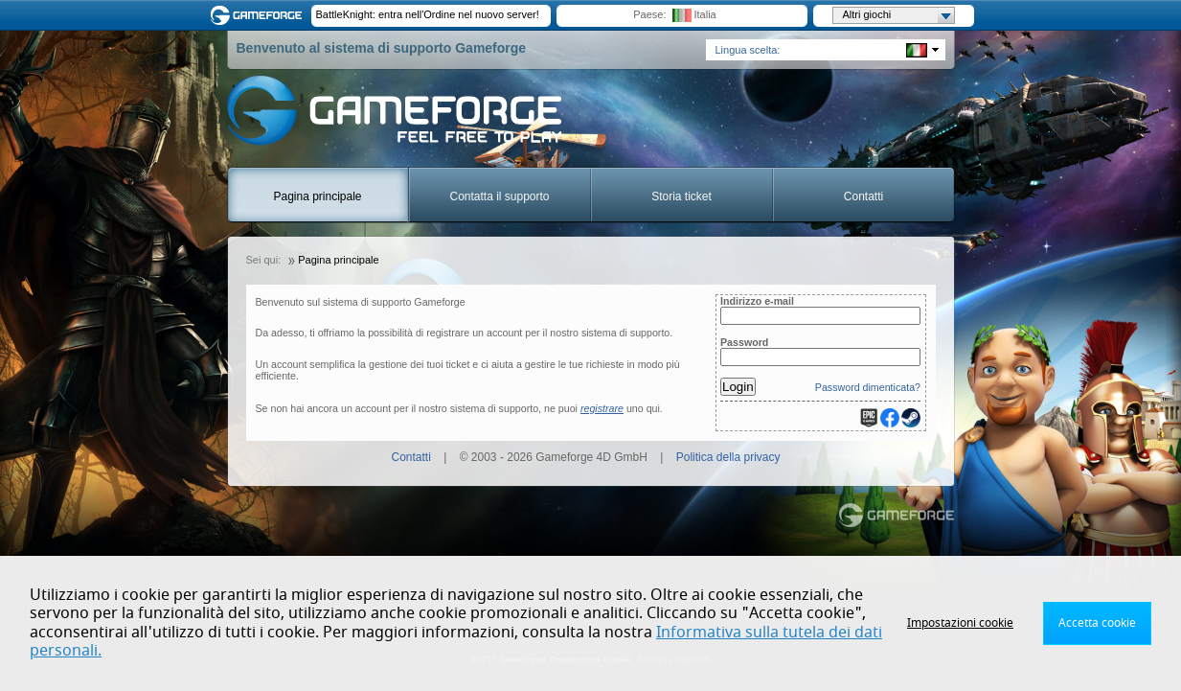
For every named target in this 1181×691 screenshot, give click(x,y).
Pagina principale (317, 196)
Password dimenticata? (867, 387)
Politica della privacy (728, 457)
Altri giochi (898, 15)
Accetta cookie (1097, 623)
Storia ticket (681, 196)
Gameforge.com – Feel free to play (259, 15)
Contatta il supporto (499, 196)
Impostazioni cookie (960, 623)
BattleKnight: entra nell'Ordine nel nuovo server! (427, 14)
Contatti (863, 196)
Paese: (649, 14)
